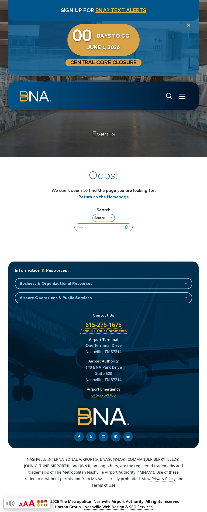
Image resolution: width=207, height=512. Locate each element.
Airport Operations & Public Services (56, 297)
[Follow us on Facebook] (79, 437)
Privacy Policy (163, 478)
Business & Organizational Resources (56, 283)
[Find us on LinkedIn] (116, 437)
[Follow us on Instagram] (103, 437)
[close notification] (188, 25)
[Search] (126, 227)
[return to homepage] (35, 96)
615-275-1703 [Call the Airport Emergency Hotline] (103, 395)
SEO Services (141, 506)
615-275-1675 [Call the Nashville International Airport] (103, 324)
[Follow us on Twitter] (91, 437)
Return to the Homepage (103, 196)
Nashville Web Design (104, 506)
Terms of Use (103, 485)
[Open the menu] (182, 96)
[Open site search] (169, 96)
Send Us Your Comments (103, 330)
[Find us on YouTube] (128, 437)
